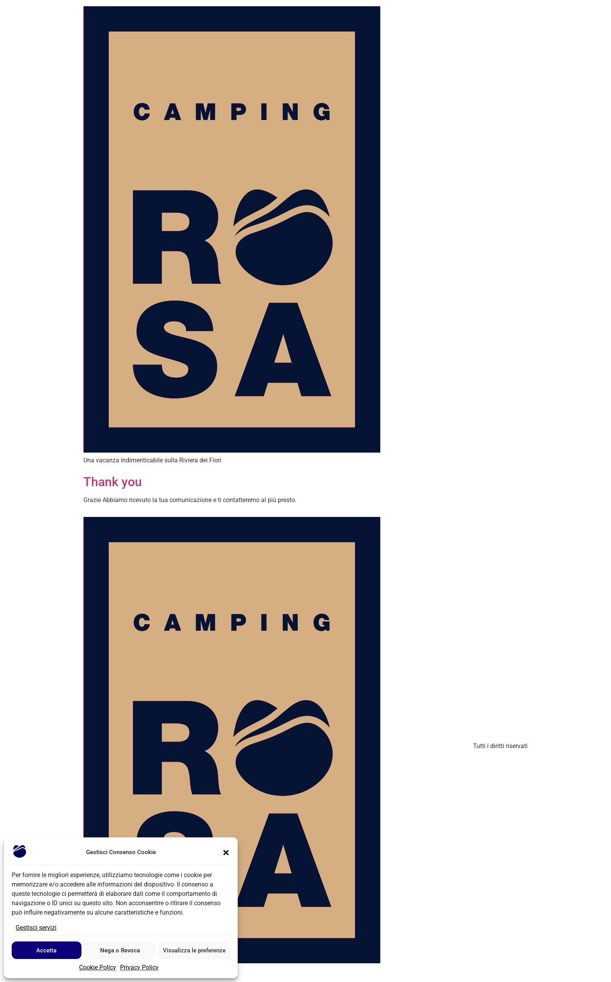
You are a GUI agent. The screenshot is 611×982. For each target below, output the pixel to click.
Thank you (112, 481)
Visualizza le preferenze (194, 950)
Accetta (46, 950)
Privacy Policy (139, 967)
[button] (226, 852)
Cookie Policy (97, 967)
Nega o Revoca (120, 950)
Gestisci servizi (36, 927)
